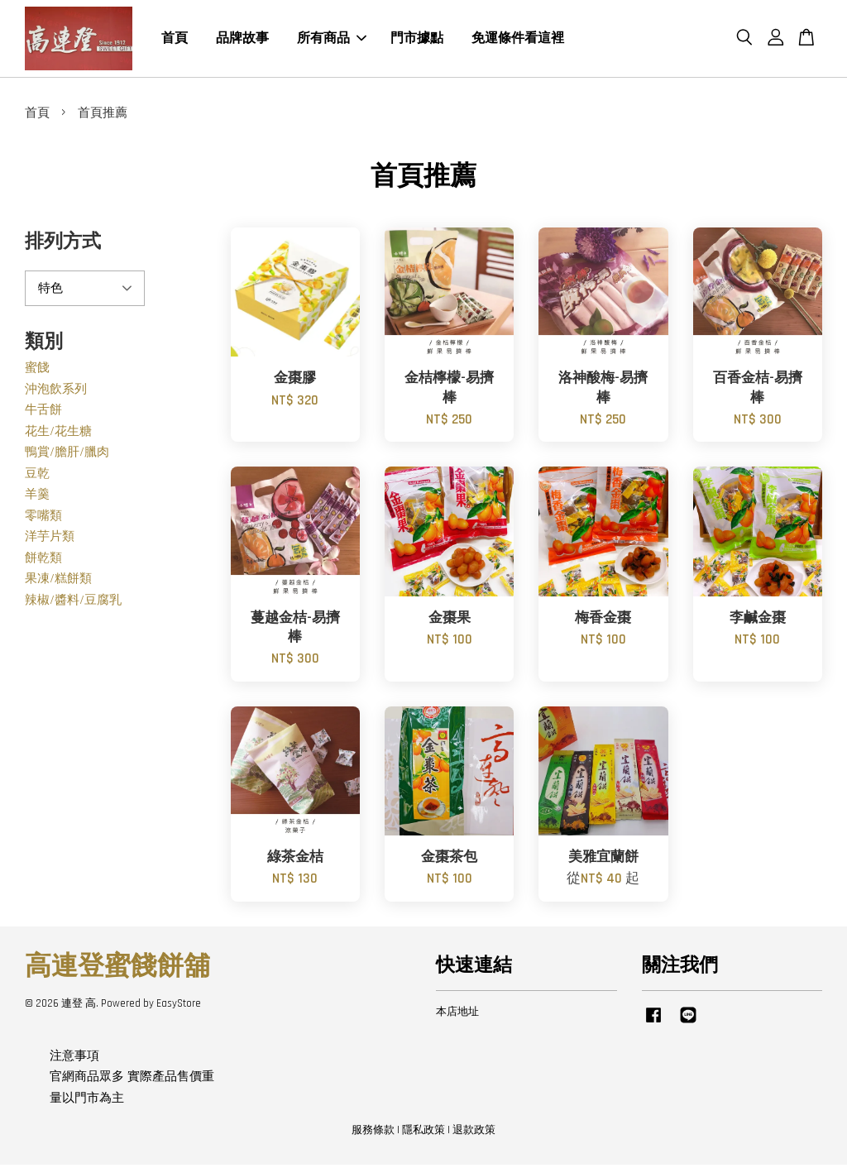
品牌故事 (242, 40)
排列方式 (63, 246)
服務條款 (373, 1133)
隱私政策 (423, 1133)
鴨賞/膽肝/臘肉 (67, 456)
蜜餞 (37, 372)
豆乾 (37, 477)
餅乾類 (43, 561)
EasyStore (178, 1007)
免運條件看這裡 (517, 40)
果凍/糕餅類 (58, 583)
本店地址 (457, 1015)
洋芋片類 (49, 540)
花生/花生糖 (58, 435)
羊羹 (37, 498)
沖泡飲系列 (56, 392)
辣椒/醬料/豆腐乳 (73, 603)
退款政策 (473, 1133)
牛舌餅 (43, 414)
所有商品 (331, 40)
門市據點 (416, 40)
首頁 (174, 40)
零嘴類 (43, 519)
